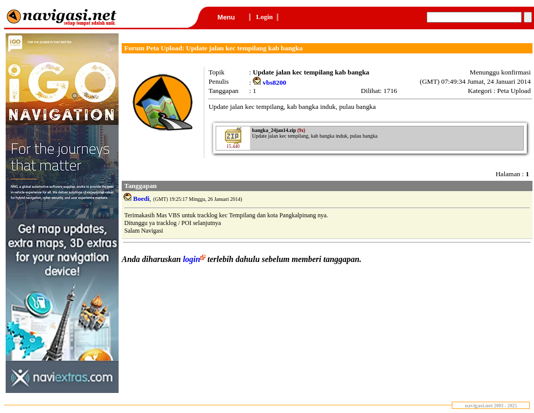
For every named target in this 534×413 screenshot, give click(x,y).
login (195, 259)
